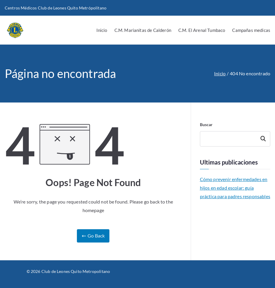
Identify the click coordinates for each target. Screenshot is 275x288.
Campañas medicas (251, 30)
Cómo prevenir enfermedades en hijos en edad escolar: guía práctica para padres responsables (235, 187)
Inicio (101, 30)
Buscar (206, 124)
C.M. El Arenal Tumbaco (201, 30)
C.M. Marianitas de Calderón (142, 30)
